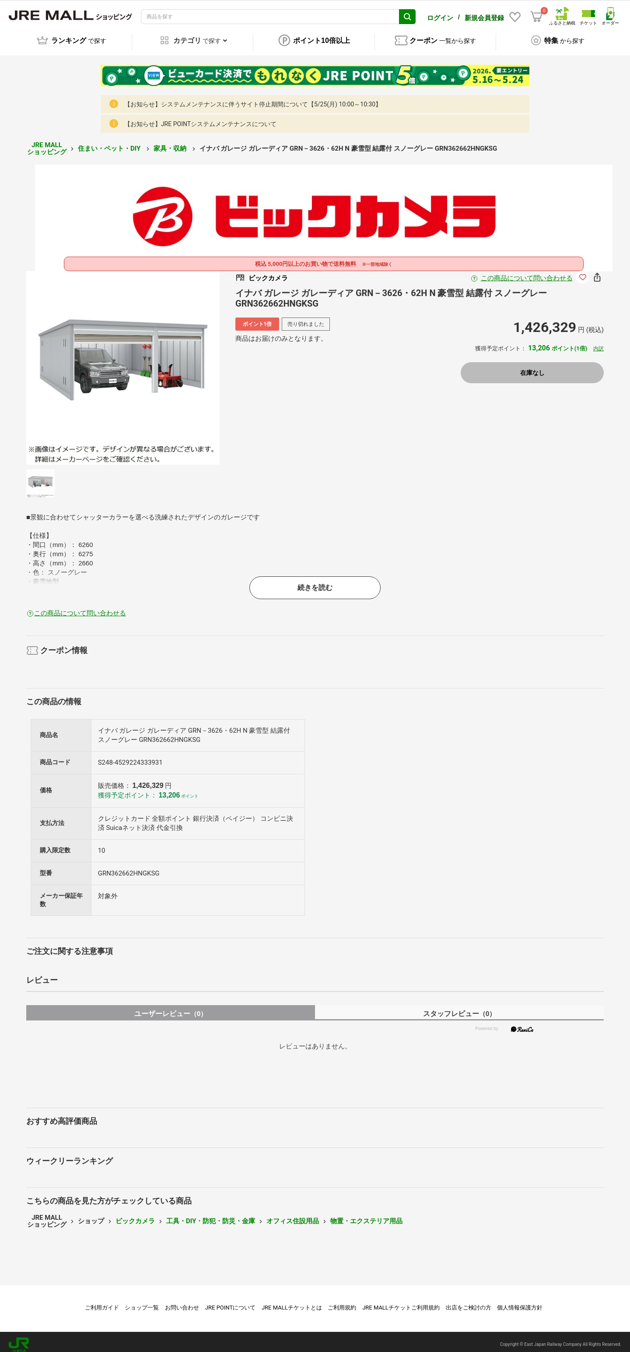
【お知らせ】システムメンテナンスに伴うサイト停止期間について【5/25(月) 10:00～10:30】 (253, 98)
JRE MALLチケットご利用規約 (401, 1301)
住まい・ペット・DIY (110, 142)
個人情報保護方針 (519, 1301)
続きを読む (315, 581)
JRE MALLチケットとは (292, 1301)
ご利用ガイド (102, 1301)
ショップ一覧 (142, 1301)
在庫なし (532, 366)
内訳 (598, 342)
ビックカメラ (135, 1215)
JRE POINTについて (230, 1301)
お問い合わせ (182, 1301)
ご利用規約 (342, 1301)
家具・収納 (171, 142)
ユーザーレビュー (170, 1007)
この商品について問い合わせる (527, 272)
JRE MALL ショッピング (46, 142)
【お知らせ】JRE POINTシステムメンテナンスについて (200, 117)
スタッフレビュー (459, 1007)
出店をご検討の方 (468, 1301)
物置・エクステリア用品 (366, 1215)
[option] (123, 362)
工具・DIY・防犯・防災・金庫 (210, 1215)
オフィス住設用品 (292, 1215)
